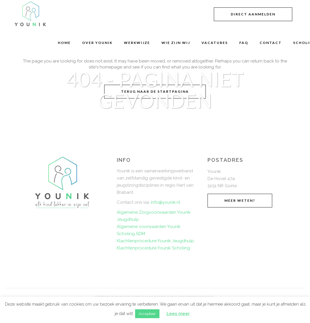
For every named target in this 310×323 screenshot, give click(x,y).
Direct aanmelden (253, 14)
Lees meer (178, 313)
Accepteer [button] (147, 314)
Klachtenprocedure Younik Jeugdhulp (155, 240)
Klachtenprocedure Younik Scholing (153, 248)
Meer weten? (239, 200)
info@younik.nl (165, 202)
